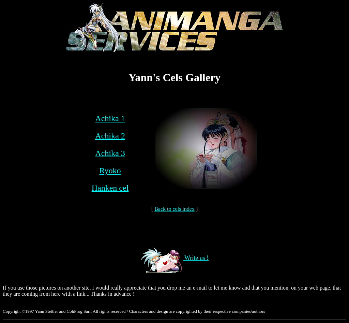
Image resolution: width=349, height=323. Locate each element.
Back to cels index (174, 209)
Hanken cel (110, 187)
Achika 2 (110, 135)
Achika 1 (110, 118)
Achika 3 (110, 153)
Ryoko (110, 170)
